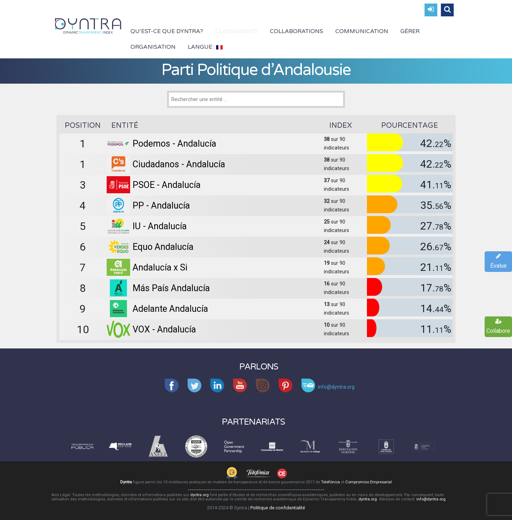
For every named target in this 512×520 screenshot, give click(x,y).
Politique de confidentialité (277, 507)
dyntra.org (199, 495)
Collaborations (296, 31)
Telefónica (330, 482)
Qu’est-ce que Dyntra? (166, 31)
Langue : (205, 47)
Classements (236, 31)
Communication (361, 31)
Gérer (410, 31)
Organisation (153, 47)
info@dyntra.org (431, 499)
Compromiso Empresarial (368, 482)
